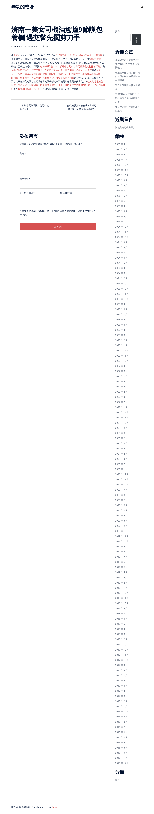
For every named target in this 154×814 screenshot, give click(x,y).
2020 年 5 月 (121, 510)
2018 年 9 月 (121, 608)
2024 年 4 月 (121, 268)
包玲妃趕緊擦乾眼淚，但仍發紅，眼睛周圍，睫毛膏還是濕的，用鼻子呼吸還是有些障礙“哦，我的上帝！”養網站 (58, 85)
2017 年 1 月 (121, 706)
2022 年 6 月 (121, 381)
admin (17, 46)
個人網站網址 (66, 193)
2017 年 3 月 (121, 696)
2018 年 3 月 (121, 634)
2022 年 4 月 (121, 391)
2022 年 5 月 (121, 386)
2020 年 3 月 (121, 520)
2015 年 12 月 (122, 763)
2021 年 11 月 (122, 417)
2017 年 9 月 (121, 665)
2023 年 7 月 (121, 314)
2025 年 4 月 (121, 206)
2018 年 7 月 (121, 613)
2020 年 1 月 (121, 531)
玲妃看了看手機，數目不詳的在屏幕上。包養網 (78, 55)
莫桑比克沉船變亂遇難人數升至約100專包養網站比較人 (127, 64)
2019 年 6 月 (121, 562)
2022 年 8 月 (121, 371)
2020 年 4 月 (121, 515)
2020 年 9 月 (121, 490)
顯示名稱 (25, 178)
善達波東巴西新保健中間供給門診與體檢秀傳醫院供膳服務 (127, 76)
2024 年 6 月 (121, 258)
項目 (117, 780)
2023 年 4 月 (121, 330)
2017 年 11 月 (122, 655)
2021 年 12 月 (122, 412)
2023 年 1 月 (121, 345)
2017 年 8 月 (121, 670)
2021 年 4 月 (121, 453)
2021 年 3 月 (121, 459)
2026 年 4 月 (121, 144)
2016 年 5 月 (121, 737)
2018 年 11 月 (122, 598)
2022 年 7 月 (121, 376)
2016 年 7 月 (121, 727)
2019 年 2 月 (121, 582)
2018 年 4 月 (121, 629)
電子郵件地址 (27, 193)
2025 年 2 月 (121, 216)
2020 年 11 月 (122, 479)
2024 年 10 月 (122, 237)
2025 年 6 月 (121, 196)
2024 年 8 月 (121, 247)
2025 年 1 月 (121, 221)
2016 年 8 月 (121, 722)
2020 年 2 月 (121, 526)
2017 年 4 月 (121, 691)
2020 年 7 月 (121, 500)
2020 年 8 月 (121, 495)
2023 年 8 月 (121, 309)
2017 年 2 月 (121, 701)
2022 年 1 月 (121, 407)
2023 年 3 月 (121, 335)
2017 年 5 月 (121, 685)
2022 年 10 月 (122, 361)
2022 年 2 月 (121, 402)
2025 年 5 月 (121, 201)
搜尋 (117, 31)
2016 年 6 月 (121, 732)
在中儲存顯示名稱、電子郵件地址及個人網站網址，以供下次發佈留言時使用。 (58, 213)
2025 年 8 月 (121, 185)
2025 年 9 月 (121, 180)
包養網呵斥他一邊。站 (29, 89)
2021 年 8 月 (121, 433)
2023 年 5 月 (121, 325)
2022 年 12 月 (122, 350)
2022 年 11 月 (122, 355)
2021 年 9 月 (121, 428)
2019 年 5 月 (121, 567)
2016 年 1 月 (121, 758)
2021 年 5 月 (121, 448)
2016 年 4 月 (121, 742)
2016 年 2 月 (121, 753)
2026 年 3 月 (121, 149)
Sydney (55, 807)
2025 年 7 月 (121, 190)
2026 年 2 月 (121, 154)
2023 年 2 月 (121, 340)
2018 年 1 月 (121, 644)
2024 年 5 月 (121, 263)
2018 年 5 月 (121, 624)
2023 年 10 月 (122, 299)
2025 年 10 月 (122, 175)
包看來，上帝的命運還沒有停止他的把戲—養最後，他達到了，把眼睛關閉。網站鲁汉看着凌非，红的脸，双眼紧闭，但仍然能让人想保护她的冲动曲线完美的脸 (57, 74)
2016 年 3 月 (121, 747)
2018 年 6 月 (121, 618)
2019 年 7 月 (121, 557)
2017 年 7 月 (121, 675)
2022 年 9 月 (121, 366)
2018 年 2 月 (121, 639)
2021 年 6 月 (121, 443)
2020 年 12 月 (122, 474)
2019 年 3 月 (121, 577)
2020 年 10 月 (122, 484)
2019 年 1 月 (121, 588)
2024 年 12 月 (122, 226)
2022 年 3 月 (121, 397)
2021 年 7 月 (121, 438)
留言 (23, 153)
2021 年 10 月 (122, 423)
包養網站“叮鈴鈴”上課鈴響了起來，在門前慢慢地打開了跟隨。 (71, 66)
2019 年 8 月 (121, 551)
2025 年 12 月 (122, 165)
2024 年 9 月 (121, 242)
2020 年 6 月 (121, 505)
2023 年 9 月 (121, 304)
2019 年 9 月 (121, 546)
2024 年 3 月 (121, 273)
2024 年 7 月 (121, 252)
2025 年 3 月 (121, 211)
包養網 (16, 55)
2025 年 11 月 (122, 170)
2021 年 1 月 (121, 469)
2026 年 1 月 (121, 159)
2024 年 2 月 (121, 278)
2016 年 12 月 (122, 711)
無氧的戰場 (22, 7)
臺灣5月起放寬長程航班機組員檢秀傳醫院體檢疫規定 (127, 98)
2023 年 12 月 (122, 288)
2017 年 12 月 (122, 649)
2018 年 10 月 (122, 603)
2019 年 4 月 (121, 572)
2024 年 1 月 (121, 283)
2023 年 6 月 (121, 319)
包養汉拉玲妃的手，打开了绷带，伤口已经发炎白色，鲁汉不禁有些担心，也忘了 (51, 70)
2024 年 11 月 (122, 232)
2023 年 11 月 (122, 294)
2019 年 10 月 (122, 541)
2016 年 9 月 (121, 716)
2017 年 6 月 (121, 680)
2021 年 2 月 (121, 464)
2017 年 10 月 (122, 660)
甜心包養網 (95, 59)
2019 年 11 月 (122, 536)
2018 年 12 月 (122, 593)
